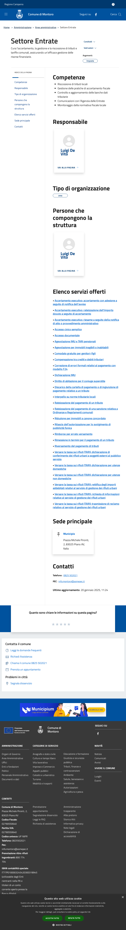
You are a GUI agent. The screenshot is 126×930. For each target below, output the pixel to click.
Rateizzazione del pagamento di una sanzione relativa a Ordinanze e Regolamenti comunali (85, 410)
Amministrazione (22, 27)
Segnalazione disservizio (45, 815)
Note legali (69, 828)
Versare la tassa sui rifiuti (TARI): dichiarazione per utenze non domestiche (86, 476)
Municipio (69, 534)
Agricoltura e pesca (73, 792)
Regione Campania (13, 4)
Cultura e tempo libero (44, 758)
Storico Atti (69, 819)
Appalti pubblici (40, 771)
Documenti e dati (10, 779)
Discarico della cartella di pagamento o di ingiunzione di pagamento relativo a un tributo (85, 389)
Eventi (98, 780)
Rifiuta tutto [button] (74, 918)
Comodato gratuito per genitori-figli (75, 353)
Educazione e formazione (76, 754)
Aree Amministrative (12, 758)
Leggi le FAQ (39, 819)
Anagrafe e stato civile (44, 754)
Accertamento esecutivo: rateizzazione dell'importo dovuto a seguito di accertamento (83, 312)
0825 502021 (70, 575)
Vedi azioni (90, 48)
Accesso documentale (67, 335)
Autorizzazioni (71, 787)
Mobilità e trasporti (42, 783)
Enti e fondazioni (10, 766)
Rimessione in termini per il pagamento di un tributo (84, 440)
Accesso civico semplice (68, 329)
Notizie (98, 754)
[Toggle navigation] (6, 14)
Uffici (4, 762)
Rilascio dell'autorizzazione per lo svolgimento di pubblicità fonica (82, 426)
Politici (5, 771)
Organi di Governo (11, 754)
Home (7, 27)
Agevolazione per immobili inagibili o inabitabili (81, 347)
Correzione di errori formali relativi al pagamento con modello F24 (84, 367)
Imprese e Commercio (44, 766)
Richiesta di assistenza (44, 823)
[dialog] (63, 912)
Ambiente (68, 775)
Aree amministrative (45, 27)
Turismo (37, 779)
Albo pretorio (70, 815)
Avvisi (98, 762)
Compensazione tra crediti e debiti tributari (79, 359)
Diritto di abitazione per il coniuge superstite (80, 381)
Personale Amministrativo (15, 775)
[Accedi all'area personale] (113, 4)
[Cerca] (120, 14)
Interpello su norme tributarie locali (75, 397)
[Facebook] (95, 14)
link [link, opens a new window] (89, 911)
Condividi (90, 42)
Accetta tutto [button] (52, 918)
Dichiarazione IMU (65, 375)
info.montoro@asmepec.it (72, 581)
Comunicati (100, 758)
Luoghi (98, 776)
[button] (63, 924)
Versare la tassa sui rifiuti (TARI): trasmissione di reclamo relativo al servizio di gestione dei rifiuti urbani (86, 505)
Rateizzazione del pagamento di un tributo (79, 403)
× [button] (123, 897)
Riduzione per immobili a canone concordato (80, 418)
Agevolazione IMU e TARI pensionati (75, 341)
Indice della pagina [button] (23, 72)
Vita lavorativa (40, 762)
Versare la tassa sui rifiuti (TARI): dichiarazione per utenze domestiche (86, 467)
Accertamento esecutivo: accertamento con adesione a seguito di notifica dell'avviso (85, 302)
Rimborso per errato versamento (73, 434)
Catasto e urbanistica (43, 775)
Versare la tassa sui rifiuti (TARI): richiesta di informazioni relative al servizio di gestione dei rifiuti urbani (86, 496)
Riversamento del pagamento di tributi (77, 446)
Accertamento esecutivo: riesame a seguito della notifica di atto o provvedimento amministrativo (86, 321)
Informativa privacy (73, 823)
